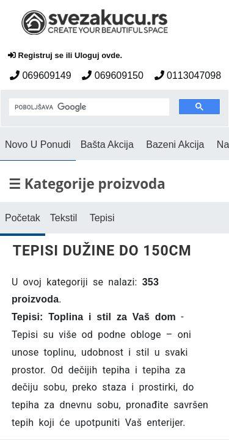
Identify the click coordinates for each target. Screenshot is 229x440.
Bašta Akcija (107, 144)
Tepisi (102, 218)
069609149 (40, 75)
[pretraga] (88, 107)
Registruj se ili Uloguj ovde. (65, 55)
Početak (22, 218)
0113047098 (187, 75)
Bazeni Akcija (175, 144)
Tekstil (63, 218)
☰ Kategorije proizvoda (87, 183)
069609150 (113, 75)
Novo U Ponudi (38, 144)
